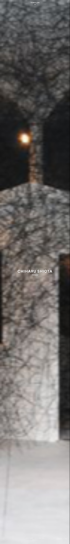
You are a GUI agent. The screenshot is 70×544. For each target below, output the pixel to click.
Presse (65, 538)
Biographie (60, 538)
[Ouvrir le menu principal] (67, 2)
